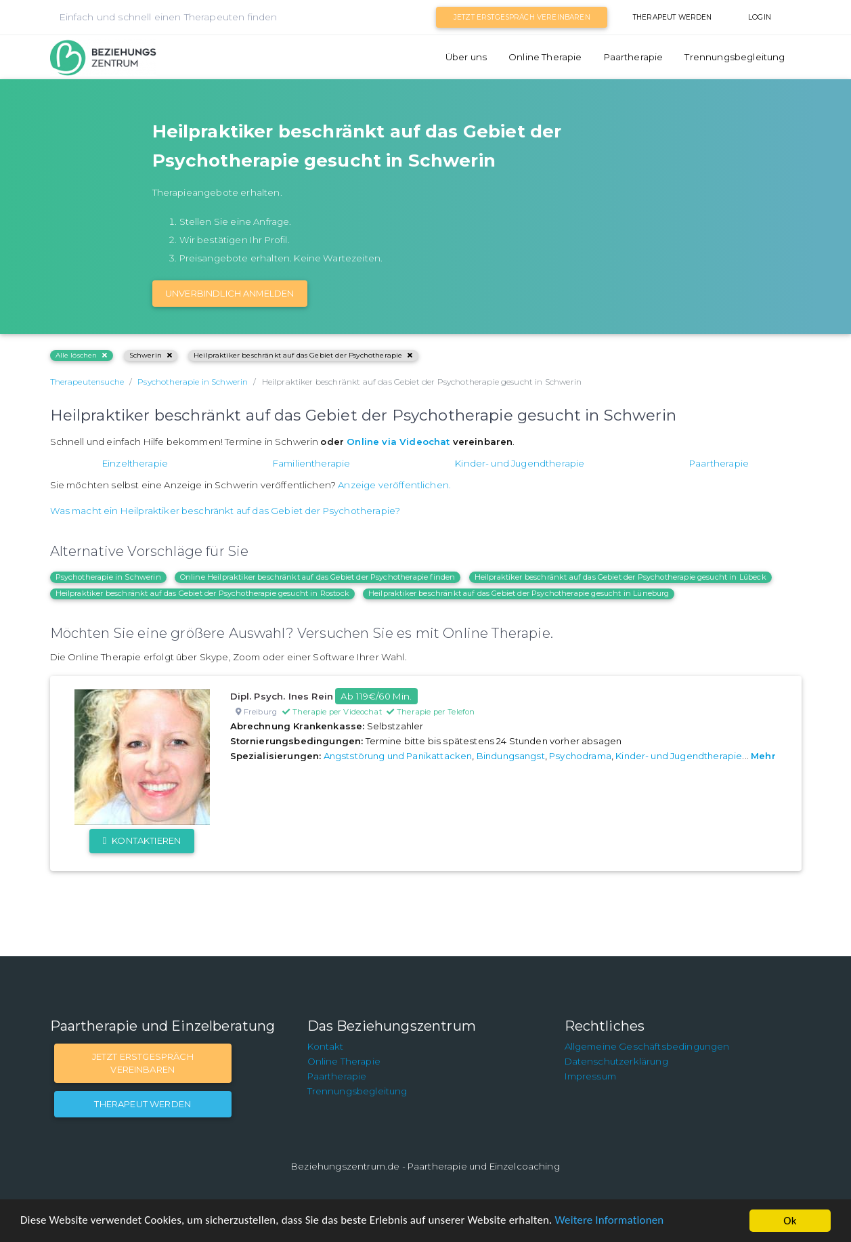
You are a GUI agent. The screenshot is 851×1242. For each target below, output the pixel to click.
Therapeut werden (672, 17)
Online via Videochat (398, 441)
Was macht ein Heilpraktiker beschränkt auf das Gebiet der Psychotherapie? (225, 510)
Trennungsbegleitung (734, 56)
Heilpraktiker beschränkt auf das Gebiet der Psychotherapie (303, 355)
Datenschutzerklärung (616, 1061)
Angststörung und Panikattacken (398, 755)
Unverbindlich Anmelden (229, 293)
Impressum (590, 1076)
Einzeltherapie (135, 463)
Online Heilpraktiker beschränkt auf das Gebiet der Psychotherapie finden (318, 577)
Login (759, 17)
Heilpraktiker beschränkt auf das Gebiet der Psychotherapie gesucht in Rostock (202, 593)
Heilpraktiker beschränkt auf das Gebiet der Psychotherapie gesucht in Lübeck (620, 577)
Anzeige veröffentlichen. (394, 484)
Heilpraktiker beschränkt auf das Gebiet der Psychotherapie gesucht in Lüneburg (518, 593)
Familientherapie (312, 463)
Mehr (763, 755)
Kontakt (325, 1046)
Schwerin (150, 355)
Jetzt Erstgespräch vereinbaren (522, 17)
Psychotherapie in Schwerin (108, 577)
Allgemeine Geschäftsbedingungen (647, 1046)
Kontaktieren (142, 840)
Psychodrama (580, 755)
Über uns (466, 56)
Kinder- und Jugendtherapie (519, 463)
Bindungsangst (511, 755)
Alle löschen (82, 355)
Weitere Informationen (611, 1221)
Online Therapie (545, 56)
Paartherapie (633, 56)
